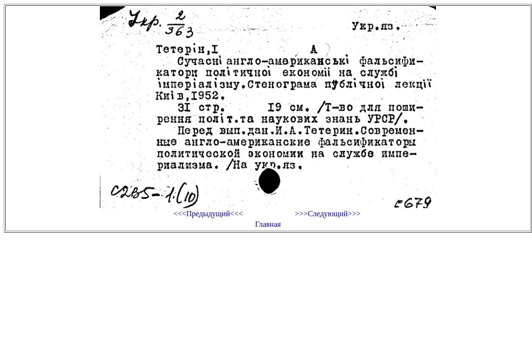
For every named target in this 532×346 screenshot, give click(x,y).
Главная (268, 224)
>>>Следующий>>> (328, 214)
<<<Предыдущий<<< (208, 214)
